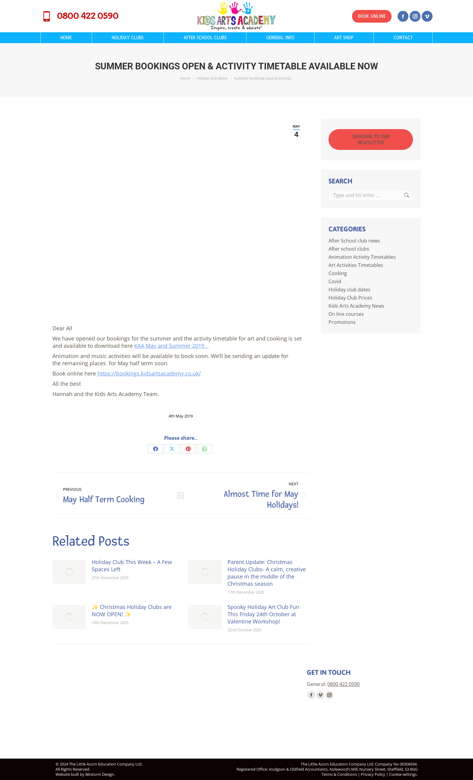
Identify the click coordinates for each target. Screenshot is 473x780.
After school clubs (349, 249)
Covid (335, 281)
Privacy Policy (373, 774)
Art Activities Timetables (356, 265)
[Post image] (69, 572)
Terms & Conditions (339, 774)
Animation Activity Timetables (362, 257)
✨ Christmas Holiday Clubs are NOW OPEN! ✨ (132, 610)
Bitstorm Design (99, 774)
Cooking (338, 273)
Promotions (342, 322)
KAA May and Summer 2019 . (171, 345)
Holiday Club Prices (350, 297)
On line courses (346, 314)
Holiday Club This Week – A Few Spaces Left (132, 565)
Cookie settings (403, 774)
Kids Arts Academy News (356, 306)
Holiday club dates (349, 289)
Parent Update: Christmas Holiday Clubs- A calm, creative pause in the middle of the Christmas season (266, 572)
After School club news (354, 240)
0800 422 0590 (79, 16)
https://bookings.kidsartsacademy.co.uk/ (149, 373)
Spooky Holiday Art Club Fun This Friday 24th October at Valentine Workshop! (263, 614)
